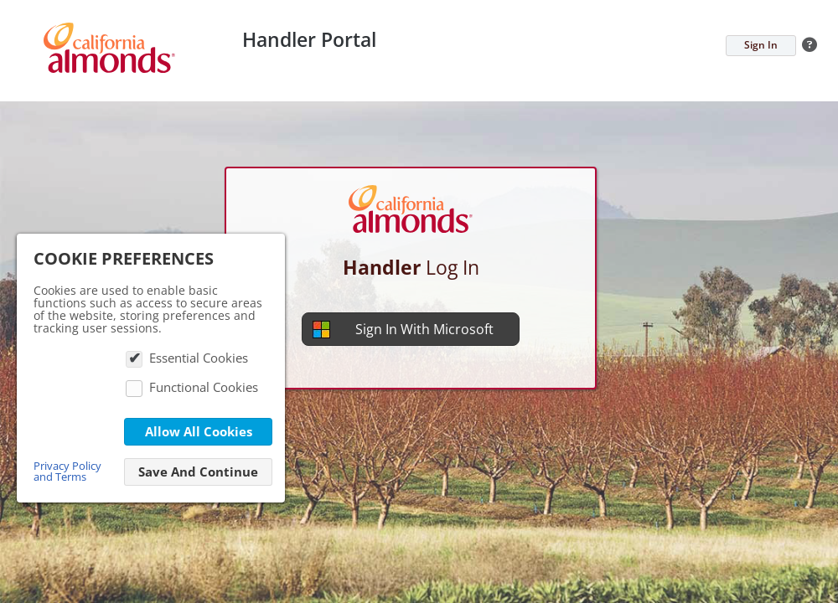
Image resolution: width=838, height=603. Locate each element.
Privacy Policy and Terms (67, 471)
